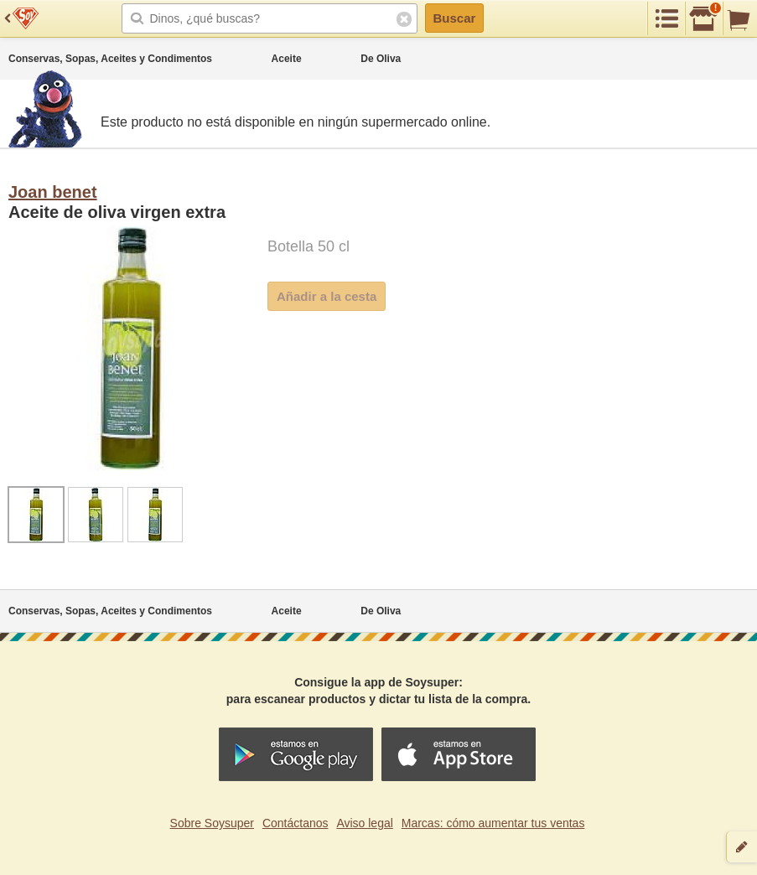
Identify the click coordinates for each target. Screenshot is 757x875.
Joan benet (52, 192)
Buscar (454, 18)
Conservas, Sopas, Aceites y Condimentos (110, 59)
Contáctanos (295, 823)
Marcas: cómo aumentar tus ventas (493, 823)
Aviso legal (364, 823)
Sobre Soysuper (212, 823)
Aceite (287, 59)
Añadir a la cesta (326, 296)
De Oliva (380, 59)
